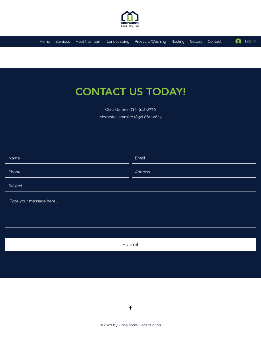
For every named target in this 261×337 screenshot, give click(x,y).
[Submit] (130, 244)
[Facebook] (130, 307)
